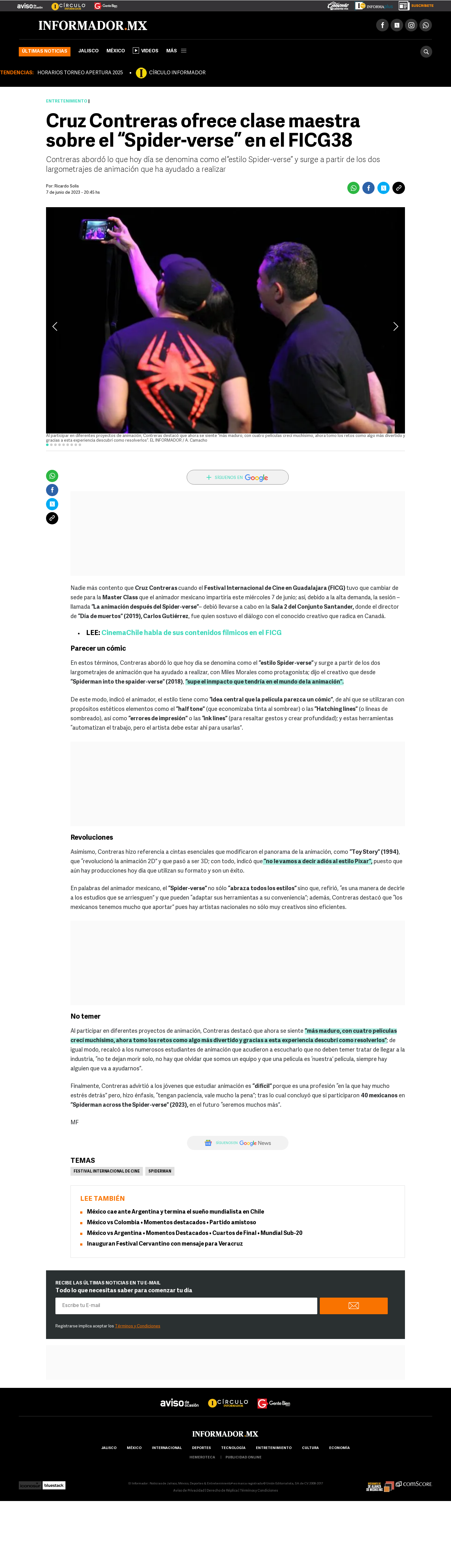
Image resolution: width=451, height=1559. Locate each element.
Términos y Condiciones (137, 1326)
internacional (167, 1448)
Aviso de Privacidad (189, 1491)
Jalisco (88, 51)
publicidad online (244, 1457)
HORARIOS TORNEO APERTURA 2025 (80, 73)
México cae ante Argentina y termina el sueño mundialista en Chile (175, 1212)
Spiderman (159, 1171)
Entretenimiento (66, 101)
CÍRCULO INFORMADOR (177, 73)
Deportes (201, 1448)
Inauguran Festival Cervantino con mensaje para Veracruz (165, 1244)
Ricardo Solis (66, 186)
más (176, 51)
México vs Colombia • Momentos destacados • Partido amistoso (171, 1223)
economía (339, 1448)
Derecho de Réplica (222, 1491)
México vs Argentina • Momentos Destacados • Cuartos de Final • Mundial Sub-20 (195, 1233)
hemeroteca (202, 1457)
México (115, 51)
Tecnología (233, 1448)
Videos (145, 50)
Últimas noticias (44, 51)
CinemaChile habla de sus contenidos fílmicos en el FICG (191, 633)
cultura (310, 1448)
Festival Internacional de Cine (107, 1171)
